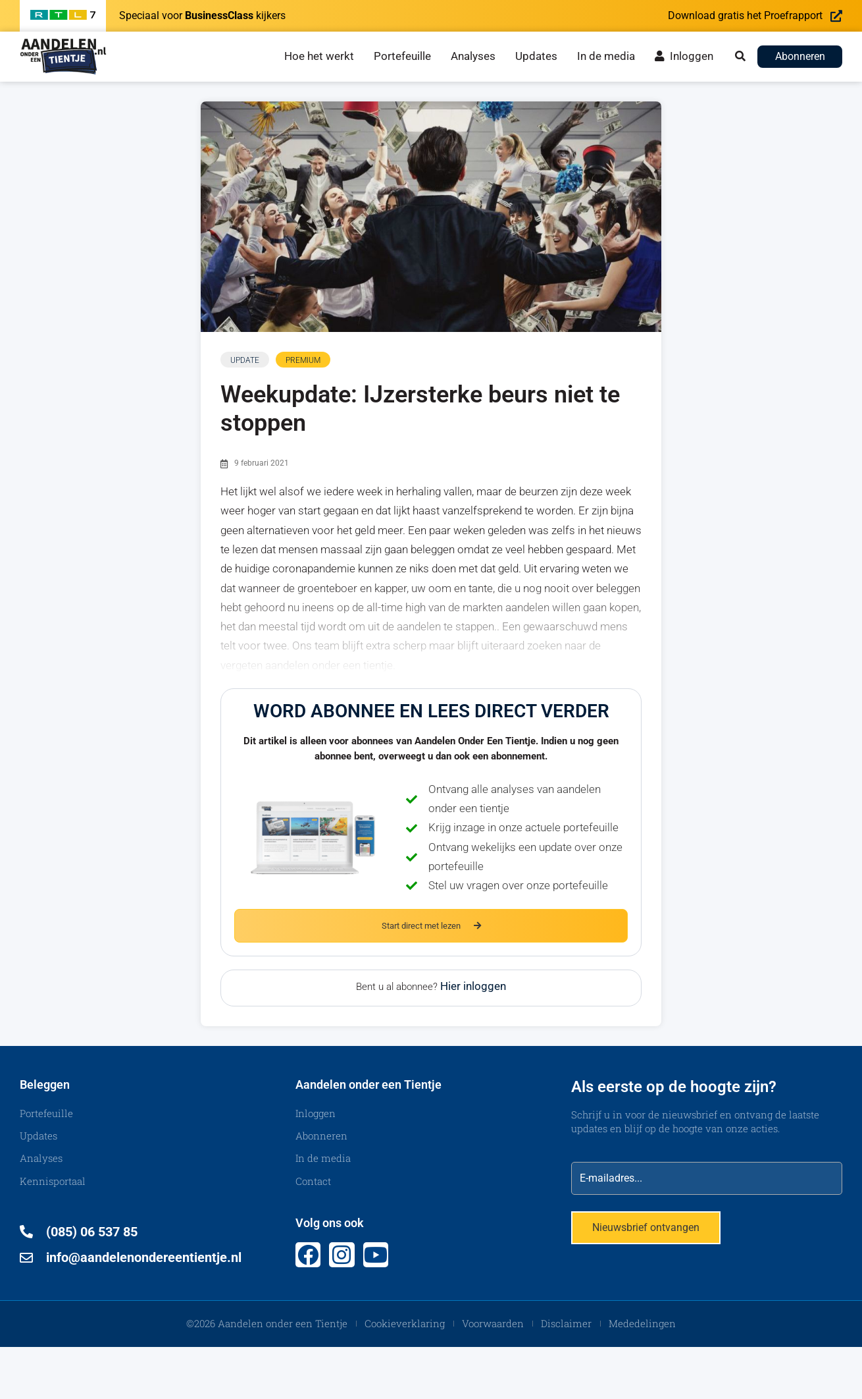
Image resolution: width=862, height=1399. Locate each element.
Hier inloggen (473, 986)
